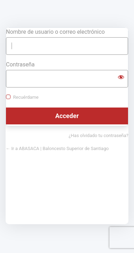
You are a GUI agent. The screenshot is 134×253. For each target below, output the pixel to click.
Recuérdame (26, 97)
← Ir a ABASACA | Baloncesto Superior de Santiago (57, 148)
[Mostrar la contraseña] (121, 77)
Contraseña (20, 64)
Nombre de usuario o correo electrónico (55, 31)
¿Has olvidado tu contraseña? (98, 135)
